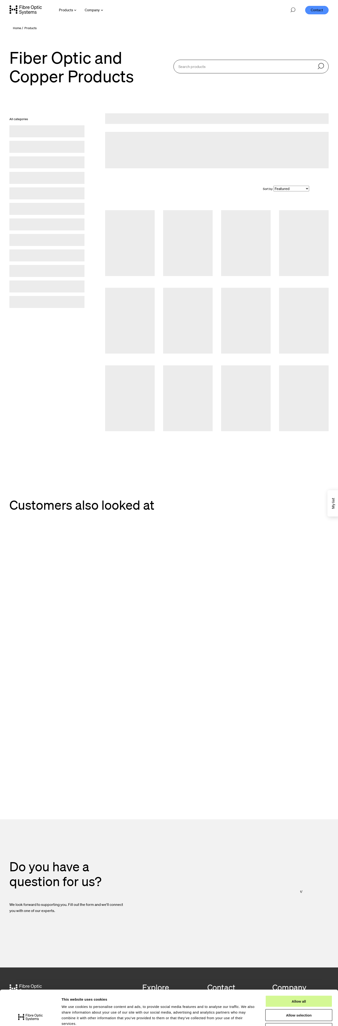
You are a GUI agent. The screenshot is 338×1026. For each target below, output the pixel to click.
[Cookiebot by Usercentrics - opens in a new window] (30, 1016)
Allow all (299, 968)
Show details (246, 1017)
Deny (299, 996)
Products (30, 28)
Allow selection (298, 982)
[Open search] (293, 10)
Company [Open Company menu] (92, 10)
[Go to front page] (25, 9)
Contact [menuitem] (317, 10)
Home (17, 28)
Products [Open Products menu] (66, 10)
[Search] (321, 66)
